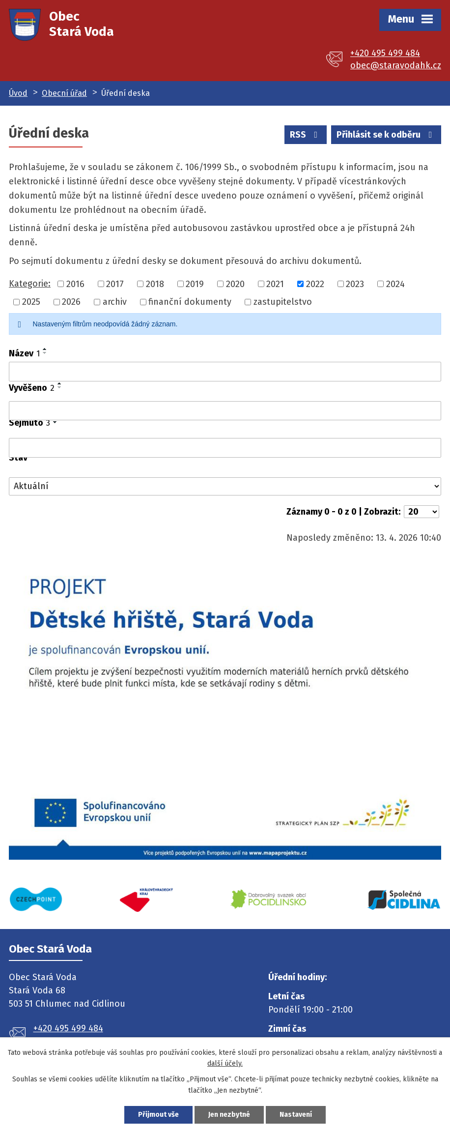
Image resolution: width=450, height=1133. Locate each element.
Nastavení (296, 1114)
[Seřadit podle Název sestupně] (45, 353)
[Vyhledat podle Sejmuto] (225, 448)
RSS (306, 134)
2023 (355, 283)
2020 (235, 283)
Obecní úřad (64, 93)
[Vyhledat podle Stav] (225, 486)
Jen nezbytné (229, 1114)
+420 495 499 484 (385, 53)
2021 (275, 283)
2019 (195, 283)
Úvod (18, 93)
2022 (315, 283)
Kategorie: (30, 283)
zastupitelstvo (282, 301)
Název (24, 353)
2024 (395, 283)
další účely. (225, 1063)
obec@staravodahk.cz (395, 65)
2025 (31, 301)
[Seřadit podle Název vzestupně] (45, 349)
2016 (75, 283)
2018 (155, 283)
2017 (115, 283)
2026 (71, 301)
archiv (115, 301)
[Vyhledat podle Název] (225, 371)
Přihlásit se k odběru (386, 134)
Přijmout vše (158, 1114)
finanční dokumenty (189, 301)
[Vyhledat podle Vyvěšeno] (225, 411)
